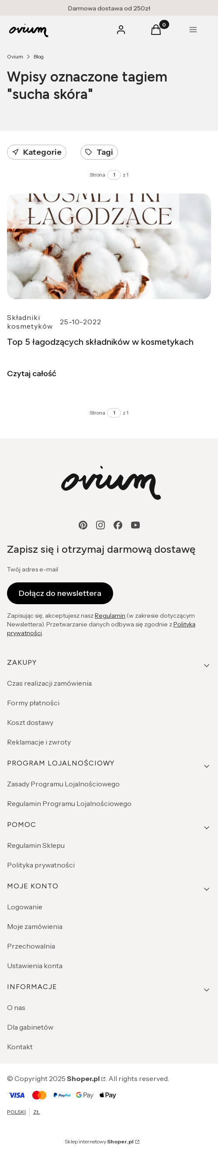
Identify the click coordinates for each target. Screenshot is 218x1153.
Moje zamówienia (34, 926)
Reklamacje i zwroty (39, 742)
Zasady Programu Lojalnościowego (63, 783)
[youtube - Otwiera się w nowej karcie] (135, 525)
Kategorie (37, 152)
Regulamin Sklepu (36, 845)
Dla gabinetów (30, 1027)
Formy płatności (33, 702)
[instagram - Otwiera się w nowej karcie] (100, 525)
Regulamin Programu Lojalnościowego (69, 803)
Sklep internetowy (99, 1141)
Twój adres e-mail (32, 569)
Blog (39, 56)
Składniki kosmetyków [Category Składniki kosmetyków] (30, 321)
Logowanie (24, 906)
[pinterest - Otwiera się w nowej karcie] (83, 525)
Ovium (15, 56)
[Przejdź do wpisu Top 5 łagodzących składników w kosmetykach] (109, 246)
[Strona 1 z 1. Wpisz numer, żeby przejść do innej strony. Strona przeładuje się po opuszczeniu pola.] (114, 175)
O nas (16, 1007)
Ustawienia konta (34, 965)
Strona (97, 174)
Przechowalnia (31, 946)
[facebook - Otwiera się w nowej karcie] (118, 525)
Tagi (99, 152)
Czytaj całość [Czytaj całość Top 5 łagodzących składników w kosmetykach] (31, 373)
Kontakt (20, 1046)
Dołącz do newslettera (60, 593)
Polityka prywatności (41, 864)
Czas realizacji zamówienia (49, 683)
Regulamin (110, 615)
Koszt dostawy (30, 722)
